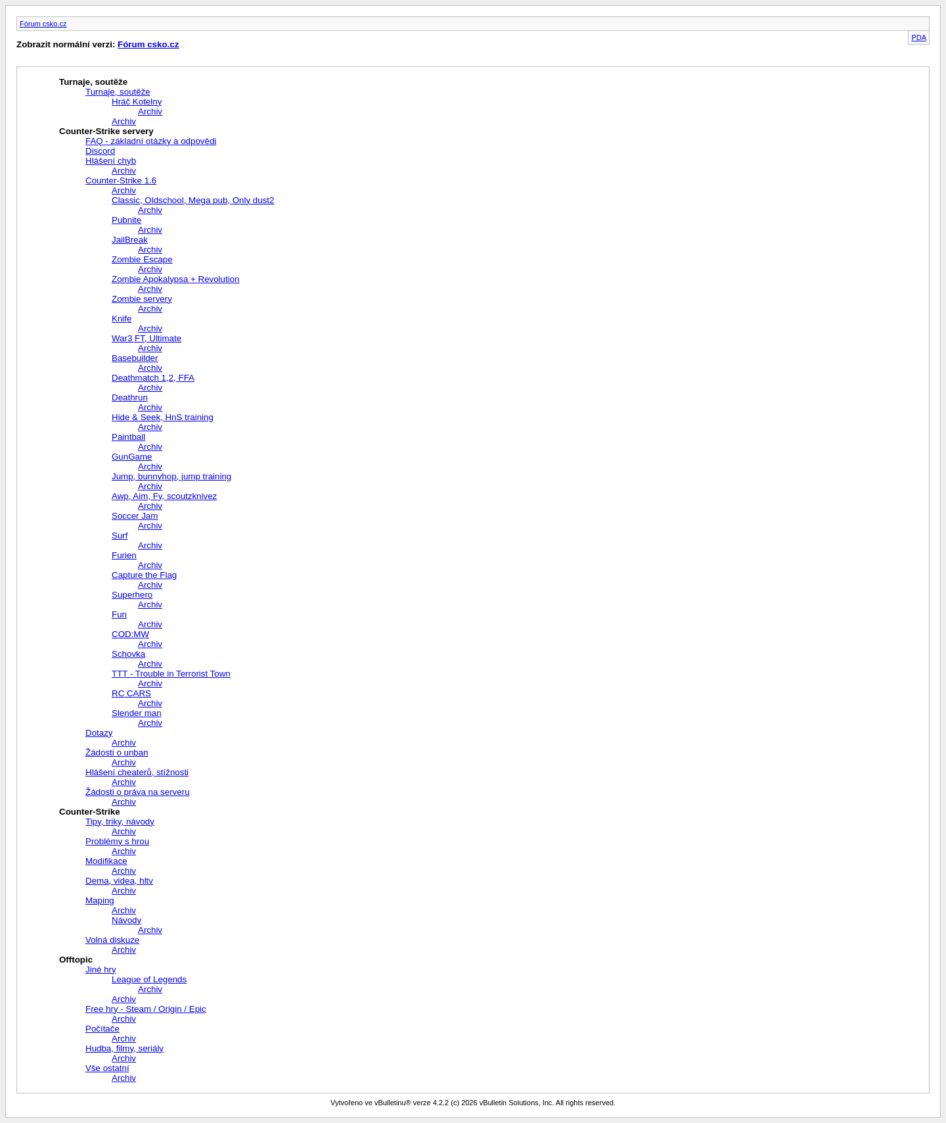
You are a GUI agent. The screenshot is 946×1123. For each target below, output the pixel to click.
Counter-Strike (89, 812)
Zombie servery (142, 299)
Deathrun (130, 397)
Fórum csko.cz (43, 24)
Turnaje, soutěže (93, 82)
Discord (100, 151)
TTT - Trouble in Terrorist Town (171, 674)
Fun (119, 614)
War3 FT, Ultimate (146, 338)
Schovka (128, 654)
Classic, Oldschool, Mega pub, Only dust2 (193, 200)
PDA (918, 37)
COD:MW (130, 634)
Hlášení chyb (110, 161)
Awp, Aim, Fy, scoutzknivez (164, 496)
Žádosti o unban (116, 752)
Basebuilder (135, 358)
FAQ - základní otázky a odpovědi (150, 141)
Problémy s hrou (117, 841)
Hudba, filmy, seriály (124, 1048)
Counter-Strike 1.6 (120, 180)
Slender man (137, 713)
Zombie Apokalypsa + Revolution (175, 279)
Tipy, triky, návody (119, 821)
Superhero (132, 595)
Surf (119, 535)
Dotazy (98, 733)
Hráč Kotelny (137, 102)
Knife (121, 318)
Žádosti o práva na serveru (137, 792)
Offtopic (76, 960)
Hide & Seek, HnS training (163, 417)
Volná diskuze (112, 940)
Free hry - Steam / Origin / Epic (145, 1009)
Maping (99, 900)
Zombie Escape (142, 259)
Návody (126, 920)
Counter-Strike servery (106, 131)
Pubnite (126, 220)
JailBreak (130, 240)
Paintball (128, 437)
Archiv (150, 111)
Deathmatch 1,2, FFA (153, 378)
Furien (124, 555)
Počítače (102, 1029)
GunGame (132, 457)
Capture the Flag (144, 575)
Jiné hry (100, 969)
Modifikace (106, 861)
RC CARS (131, 693)
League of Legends (149, 979)
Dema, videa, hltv (119, 881)
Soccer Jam (135, 516)
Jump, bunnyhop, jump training (171, 476)
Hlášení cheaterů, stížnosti (137, 772)
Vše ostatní (107, 1068)
